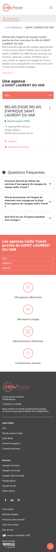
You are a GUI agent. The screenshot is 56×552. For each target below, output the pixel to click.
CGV (4, 428)
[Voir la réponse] (28, 184)
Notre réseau (8, 490)
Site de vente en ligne (12, 433)
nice (28, 258)
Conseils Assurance (11, 448)
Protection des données (13, 519)
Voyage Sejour (9, 480)
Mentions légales (10, 514)
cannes (28, 268)
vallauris (28, 263)
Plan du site (7, 530)
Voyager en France (11, 465)
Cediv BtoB (7, 438)
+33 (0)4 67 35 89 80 (11, 404)
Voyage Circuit (9, 485)
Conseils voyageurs (11, 443)
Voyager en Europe (11, 470)
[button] (51, 7)
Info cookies (8, 509)
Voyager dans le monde (13, 475)
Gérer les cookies (10, 524)
